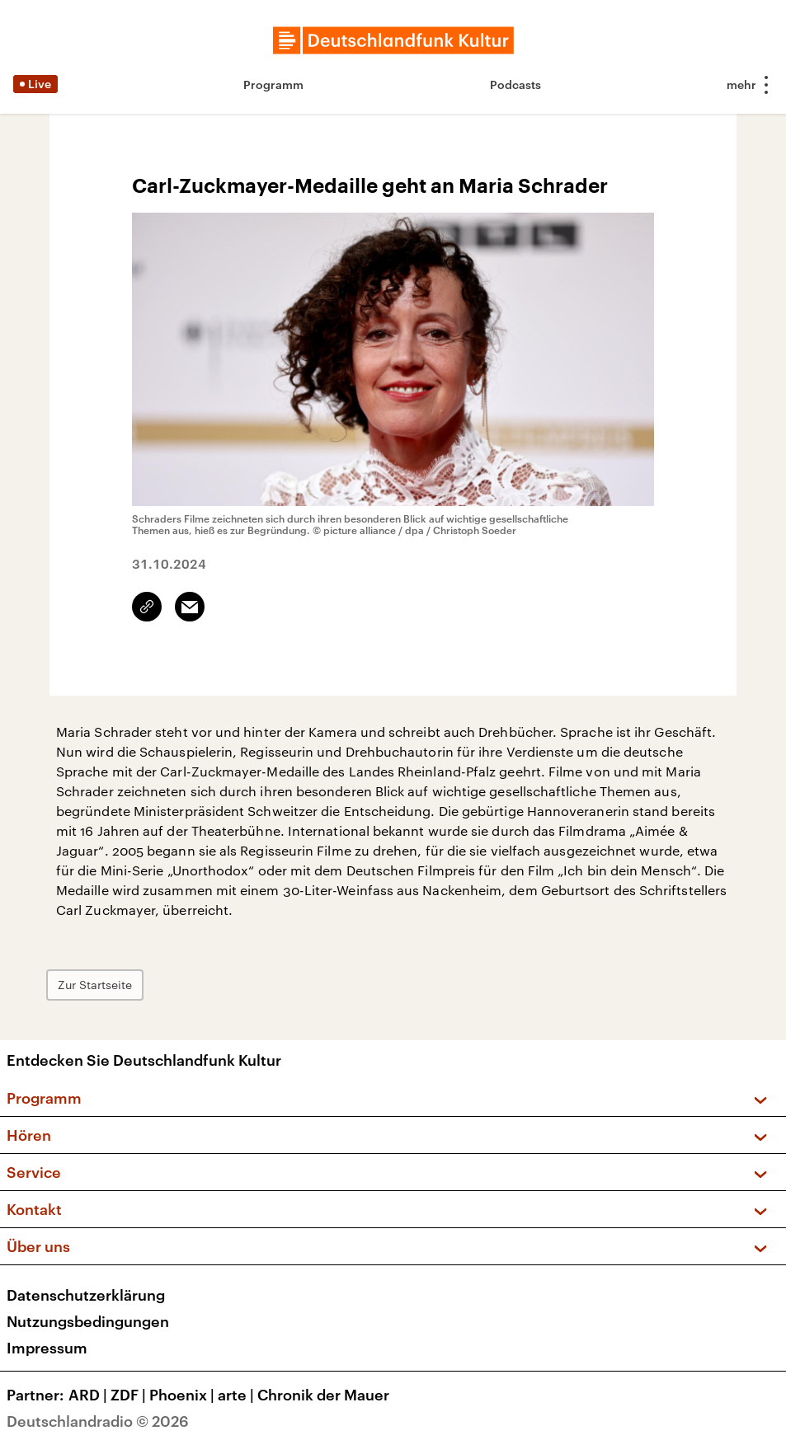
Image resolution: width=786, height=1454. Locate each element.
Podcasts (515, 84)
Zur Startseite (95, 985)
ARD (89, 1395)
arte (237, 1395)
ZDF (130, 1395)
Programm (273, 84)
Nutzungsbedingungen (88, 1321)
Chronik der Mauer (323, 1395)
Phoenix (183, 1395)
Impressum (47, 1348)
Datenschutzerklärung (86, 1295)
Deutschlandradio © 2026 (98, 1421)
